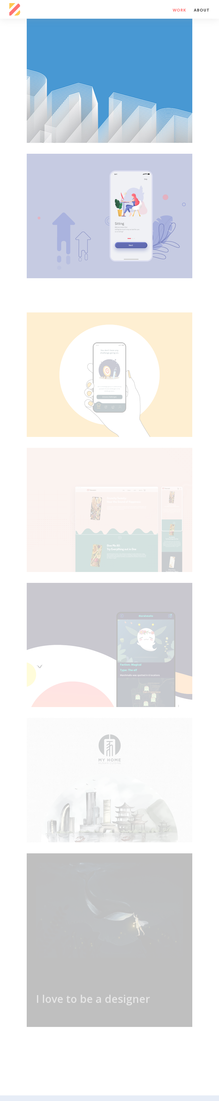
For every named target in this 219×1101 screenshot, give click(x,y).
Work (179, 10)
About (202, 10)
